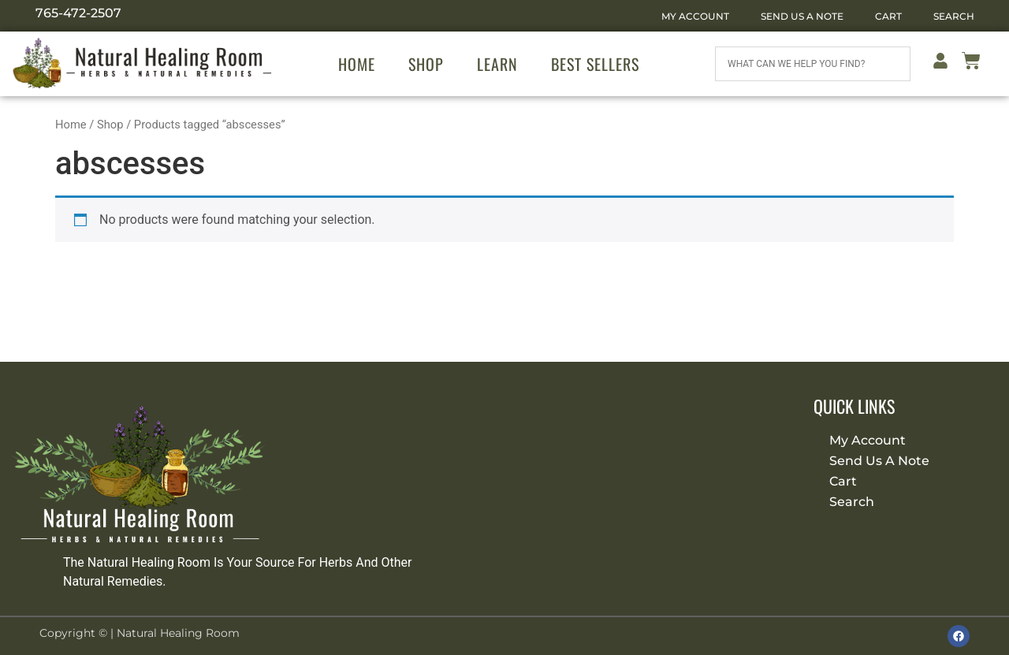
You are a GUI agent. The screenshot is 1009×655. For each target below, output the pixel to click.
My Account (695, 16)
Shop (426, 64)
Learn (497, 64)
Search (953, 16)
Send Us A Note (802, 16)
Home (356, 64)
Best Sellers (595, 64)
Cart (888, 16)
